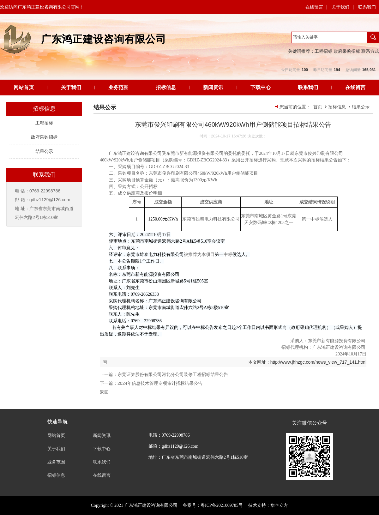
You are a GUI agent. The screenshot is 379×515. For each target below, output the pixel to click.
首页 (317, 106)
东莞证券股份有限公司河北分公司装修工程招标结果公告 (172, 374)
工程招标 (323, 51)
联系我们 (367, 6)
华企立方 (279, 505)
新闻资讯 (213, 87)
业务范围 (118, 87)
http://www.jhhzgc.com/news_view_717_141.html (318, 362)
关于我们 (340, 6)
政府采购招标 (347, 51)
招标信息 (166, 87)
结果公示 (361, 106)
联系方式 (370, 51)
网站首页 (24, 87)
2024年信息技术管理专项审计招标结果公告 (159, 383)
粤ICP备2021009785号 (222, 505)
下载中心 (260, 87)
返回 (104, 392)
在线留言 (314, 6)
